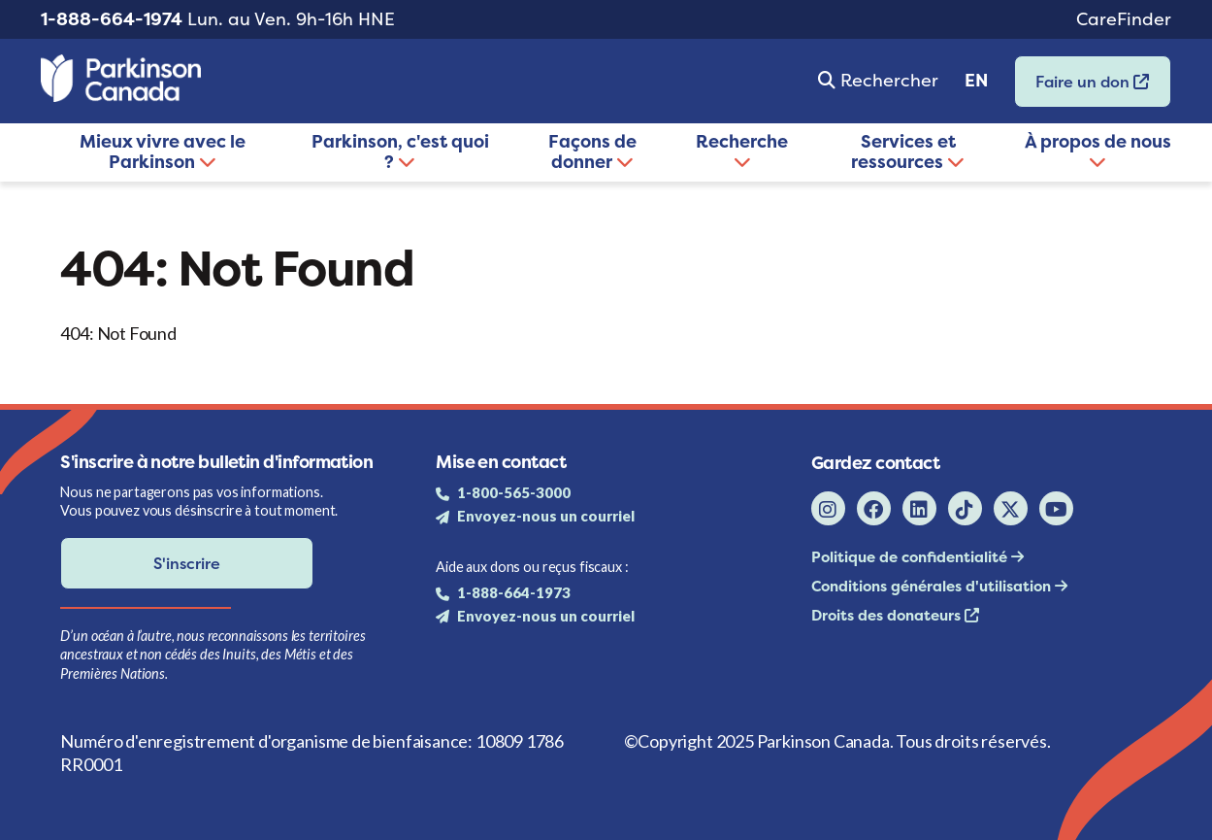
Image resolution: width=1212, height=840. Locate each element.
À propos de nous (1098, 149)
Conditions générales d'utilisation (933, 586)
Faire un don (1082, 88)
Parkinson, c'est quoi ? (400, 151)
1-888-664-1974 (111, 19)
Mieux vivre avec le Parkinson (163, 151)
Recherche (742, 149)
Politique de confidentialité (911, 557)
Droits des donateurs (888, 615)
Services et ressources (908, 151)
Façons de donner (592, 151)
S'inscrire (186, 563)
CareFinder (1123, 19)
